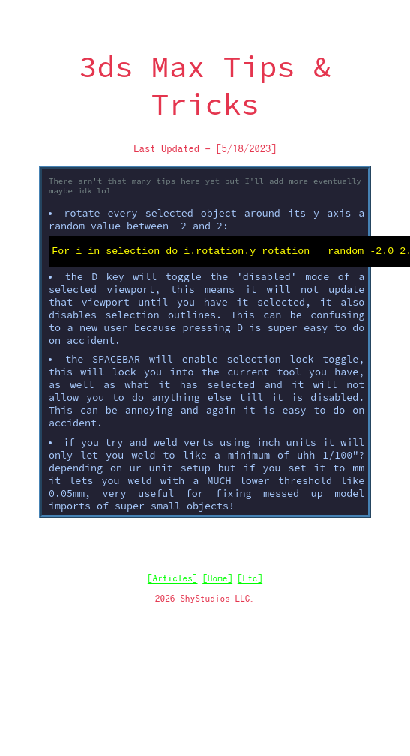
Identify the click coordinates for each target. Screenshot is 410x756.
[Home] (217, 580)
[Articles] (173, 580)
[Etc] (250, 580)
